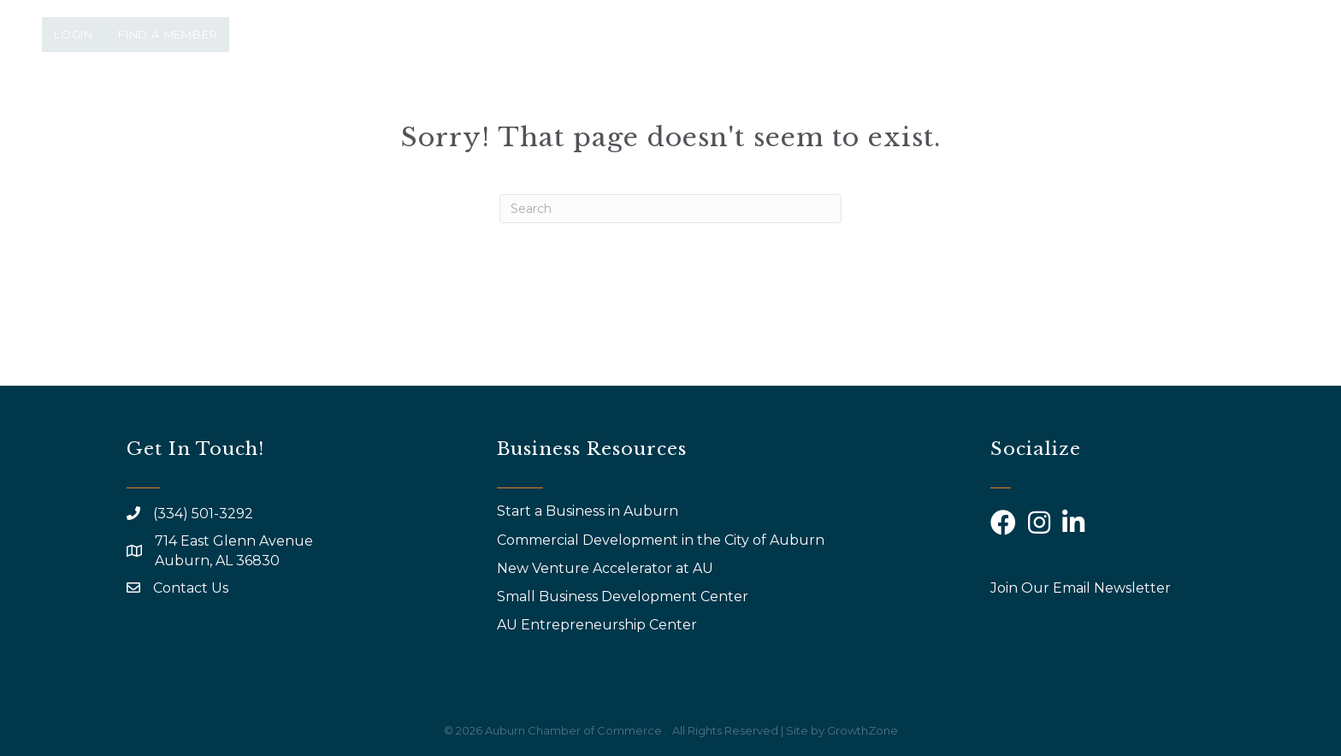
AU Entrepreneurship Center (598, 625)
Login (73, 34)
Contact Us (190, 588)
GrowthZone (862, 730)
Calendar (1021, 109)
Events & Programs (707, 109)
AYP (932, 109)
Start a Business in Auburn (587, 511)
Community (1141, 109)
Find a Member (167, 34)
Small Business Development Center (624, 596)
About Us (554, 109)
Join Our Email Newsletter (1080, 588)
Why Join (858, 109)
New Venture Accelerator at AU (607, 568)
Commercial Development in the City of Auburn (662, 540)
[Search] (670, 208)
